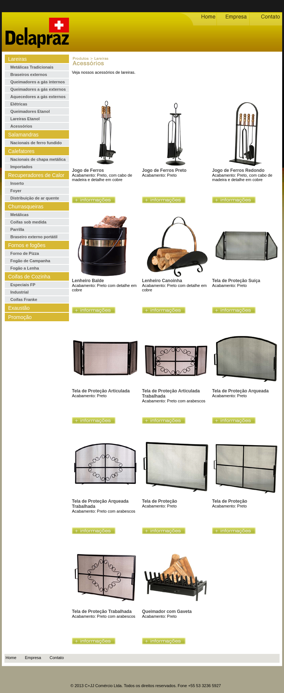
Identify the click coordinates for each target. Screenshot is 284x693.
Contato (57, 657)
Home (11, 657)
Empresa (33, 657)
